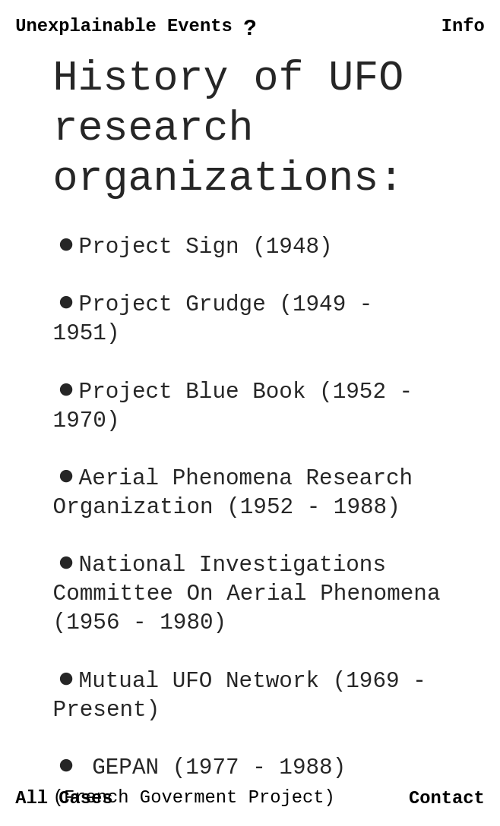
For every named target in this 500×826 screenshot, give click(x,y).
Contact (447, 798)
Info (463, 26)
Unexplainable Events (124, 26)
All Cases (64, 798)
